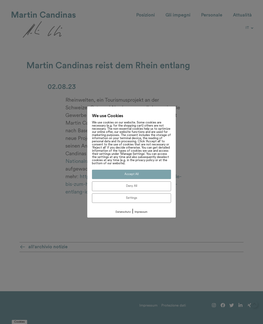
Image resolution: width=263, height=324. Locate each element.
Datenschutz (123, 212)
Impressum (141, 212)
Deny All (131, 186)
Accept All (131, 174)
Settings (131, 197)
